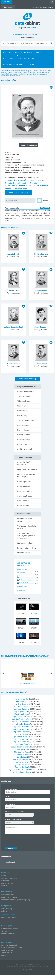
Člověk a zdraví (23, 501)
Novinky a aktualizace (25, 391)
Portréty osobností (24, 435)
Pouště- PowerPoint (27, 683)
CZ (52, 2)
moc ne (19, 579)
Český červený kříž (8, 909)
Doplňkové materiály (25, 449)
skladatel (8, 188)
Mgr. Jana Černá (22, 744)
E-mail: (7, 797)
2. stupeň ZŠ (21, 180)
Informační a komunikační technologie (27, 475)
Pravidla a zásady (7, 934)
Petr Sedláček (21, 701)
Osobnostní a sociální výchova (25, 520)
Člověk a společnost (24, 491)
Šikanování (5, 931)
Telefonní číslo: (10, 804)
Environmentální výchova (26, 548)
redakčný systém (25, 966)
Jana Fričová (22, 757)
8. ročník (24, 183)
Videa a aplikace (23, 401)
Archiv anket (21, 590)
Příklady (4, 955)
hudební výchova (25, 185)
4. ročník (31, 180)
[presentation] (23, 840)
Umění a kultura (23, 506)
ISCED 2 (33, 71)
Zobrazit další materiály (27, 379)
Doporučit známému (28, 145)
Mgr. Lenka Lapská (21, 699)
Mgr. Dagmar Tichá (21, 711)
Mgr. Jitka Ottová (22, 762)
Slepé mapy (21, 406)
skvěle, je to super (22, 569)
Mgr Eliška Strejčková (21, 742)
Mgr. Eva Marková (22, 739)
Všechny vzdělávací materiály (19, 71)
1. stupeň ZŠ (10, 180)
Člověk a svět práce (24, 496)
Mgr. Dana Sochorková (21, 729)
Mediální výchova (23, 553)
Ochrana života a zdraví (10, 929)
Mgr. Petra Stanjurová (21, 732)
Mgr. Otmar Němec (21, 714)
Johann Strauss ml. (41, 327)
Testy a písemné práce (25, 420)
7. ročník (16, 183)
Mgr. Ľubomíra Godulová (22, 754)
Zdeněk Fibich (41, 364)
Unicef (3, 911)
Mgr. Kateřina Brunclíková (22, 719)
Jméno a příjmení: (11, 789)
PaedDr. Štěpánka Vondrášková (22, 747)
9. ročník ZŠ (41, 71)
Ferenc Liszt (14, 290)
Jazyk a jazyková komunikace (23, 463)
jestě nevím (20, 576)
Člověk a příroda (23, 486)
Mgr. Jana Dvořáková (22, 727)
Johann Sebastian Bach (13, 327)
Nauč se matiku (7, 950)
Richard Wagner (13, 364)
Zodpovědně (6, 953)
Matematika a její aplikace (27, 469)
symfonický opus (20, 188)
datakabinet (10, 862)
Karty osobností (23, 430)
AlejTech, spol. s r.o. (43, 966)
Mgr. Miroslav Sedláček (22, 737)
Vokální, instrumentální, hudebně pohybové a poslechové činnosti (28, 72)
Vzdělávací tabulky (24, 396)
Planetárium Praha (8, 917)
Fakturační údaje (7, 883)
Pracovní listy (22, 415)
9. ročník (33, 183)
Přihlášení (7, 2)
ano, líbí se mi (21, 572)
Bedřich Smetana (41, 254)
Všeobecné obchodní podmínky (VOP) (15, 900)
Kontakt (4, 886)
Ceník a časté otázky (9, 897)
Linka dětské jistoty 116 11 (11, 948)
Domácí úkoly (22, 444)
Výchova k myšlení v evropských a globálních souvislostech (26, 535)
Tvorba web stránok (12, 966)
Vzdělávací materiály (9, 878)
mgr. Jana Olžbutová (22, 709)
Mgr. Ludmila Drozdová (22, 717)
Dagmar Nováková (22, 767)
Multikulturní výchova (25, 543)
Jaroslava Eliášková (21, 734)
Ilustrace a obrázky (24, 440)
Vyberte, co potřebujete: (13, 819)
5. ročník (39, 180)
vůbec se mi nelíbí (22, 582)
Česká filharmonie (8, 914)
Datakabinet (5, 71)
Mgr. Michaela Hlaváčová (21, 724)
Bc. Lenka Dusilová (21, 706)
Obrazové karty (23, 425)
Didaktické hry (22, 411)
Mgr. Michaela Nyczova (22, 759)
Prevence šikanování (9, 945)
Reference (5, 881)
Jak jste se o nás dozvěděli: (14, 812)
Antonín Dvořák (11, 185)
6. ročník (8, 183)
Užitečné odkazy (7, 895)
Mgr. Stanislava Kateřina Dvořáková (22, 770)
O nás (3, 876)
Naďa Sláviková (22, 749)
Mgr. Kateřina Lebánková (22, 772)
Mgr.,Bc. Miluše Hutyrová (21, 722)
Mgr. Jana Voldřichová (22, 765)
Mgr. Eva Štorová (21, 704)
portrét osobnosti (41, 185)
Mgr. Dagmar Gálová (22, 752)
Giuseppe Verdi (41, 290)
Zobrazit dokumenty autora (18, 192)
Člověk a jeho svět (24, 482)
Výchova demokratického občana (26, 527)
